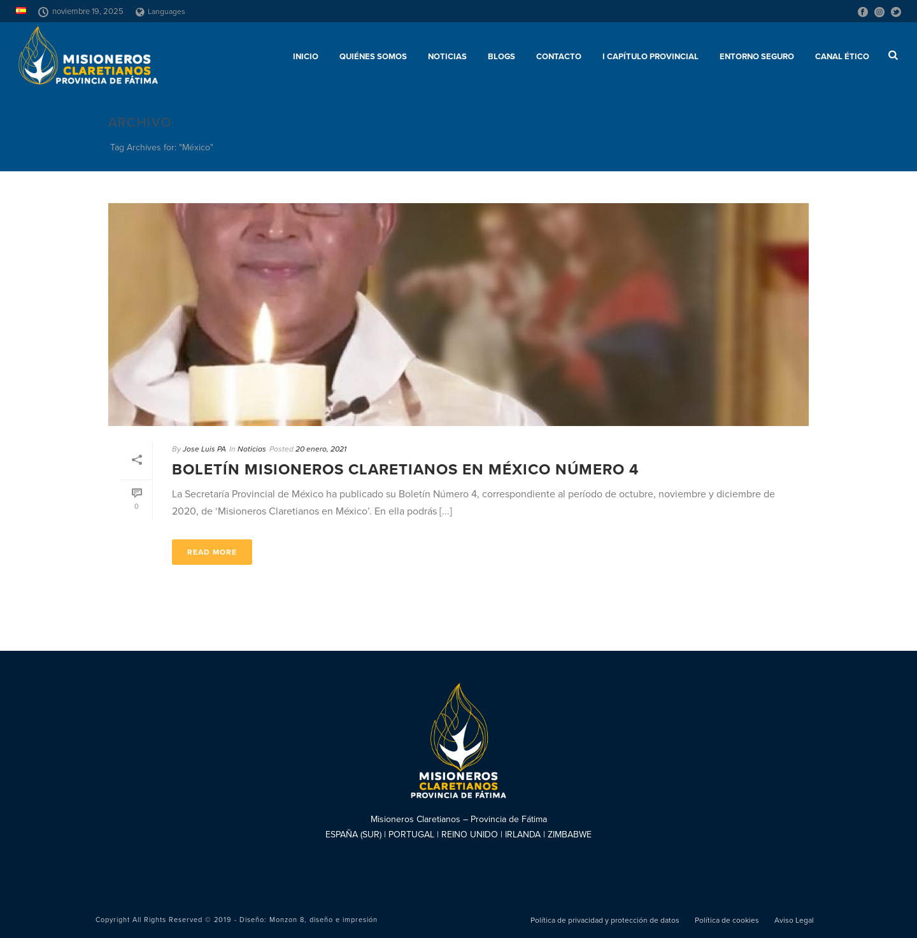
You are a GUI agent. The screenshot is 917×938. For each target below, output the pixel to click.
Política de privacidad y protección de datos (604, 920)
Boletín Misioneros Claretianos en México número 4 (405, 469)
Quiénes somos (373, 57)
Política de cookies (727, 920)
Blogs (501, 57)
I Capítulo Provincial (650, 57)
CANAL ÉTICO (842, 57)
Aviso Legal (794, 920)
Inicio (305, 57)
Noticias (447, 57)
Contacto (558, 57)
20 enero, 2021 (320, 448)
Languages (160, 11)
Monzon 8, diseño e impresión (323, 920)
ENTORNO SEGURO (757, 57)
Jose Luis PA (204, 448)
